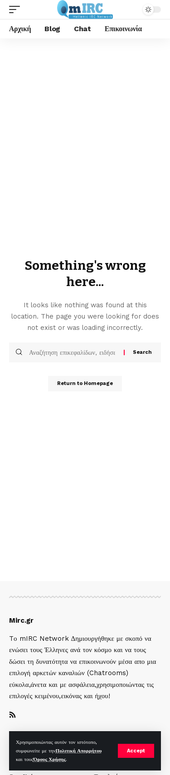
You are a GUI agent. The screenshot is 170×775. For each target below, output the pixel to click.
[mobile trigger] (16, 9)
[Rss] (12, 715)
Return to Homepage (85, 383)
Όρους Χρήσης (49, 759)
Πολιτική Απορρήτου (78, 751)
